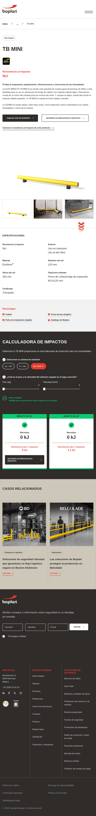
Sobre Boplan (38, 676)
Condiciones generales (12, 793)
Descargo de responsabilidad (61, 785)
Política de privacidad (57, 793)
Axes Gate (68, 686)
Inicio (5, 24)
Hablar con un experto (18, 118)
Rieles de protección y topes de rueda (76, 736)
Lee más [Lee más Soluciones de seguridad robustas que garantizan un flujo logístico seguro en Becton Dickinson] (6, 573)
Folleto (8, 314)
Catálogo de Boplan (60, 320)
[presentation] (21, 644)
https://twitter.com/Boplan (14, 693)
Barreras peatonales (73, 712)
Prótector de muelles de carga (77, 769)
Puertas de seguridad (73, 720)
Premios (36, 722)
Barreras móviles (71, 761)
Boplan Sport (38, 729)
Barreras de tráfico (72, 678)
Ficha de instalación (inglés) (18, 320)
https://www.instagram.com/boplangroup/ (21, 693)
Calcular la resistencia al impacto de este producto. (26, 128)
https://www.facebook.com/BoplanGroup (9, 693)
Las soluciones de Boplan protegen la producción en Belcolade (66, 563)
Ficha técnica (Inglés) (61, 314)
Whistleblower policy (11, 801)
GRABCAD (37, 737)
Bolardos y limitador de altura (77, 694)
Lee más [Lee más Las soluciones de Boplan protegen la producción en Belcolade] (54, 573)
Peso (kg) (6, 382)
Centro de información (42, 706)
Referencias (37, 699)
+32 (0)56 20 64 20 (10, 687)
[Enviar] (79, 627)
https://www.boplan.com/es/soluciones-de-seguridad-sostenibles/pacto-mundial (16, 703)
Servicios (36, 691)
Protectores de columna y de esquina (76, 703)
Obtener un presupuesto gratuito (63, 118)
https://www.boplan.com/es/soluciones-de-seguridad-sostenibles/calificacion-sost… (5, 703)
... (17, 24)
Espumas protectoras (73, 746)
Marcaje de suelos (72, 753)
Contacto (36, 714)
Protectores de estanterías (75, 727)
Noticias (35, 684)
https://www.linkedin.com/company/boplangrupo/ (3, 693)
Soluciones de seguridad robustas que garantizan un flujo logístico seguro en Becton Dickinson (23, 563)
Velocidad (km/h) (50, 382)
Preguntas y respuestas (42, 745)
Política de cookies (10, 785)
